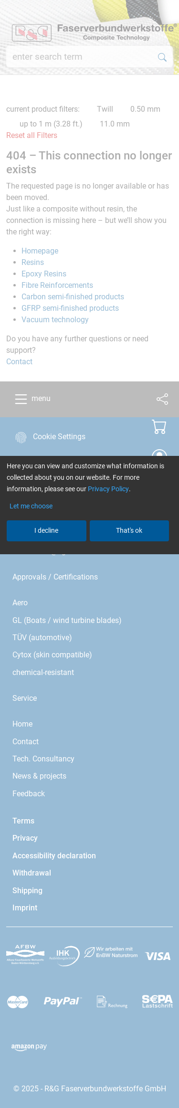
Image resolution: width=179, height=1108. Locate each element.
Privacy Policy (108, 489)
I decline (46, 530)
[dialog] (89, 554)
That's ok (129, 530)
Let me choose (31, 506)
